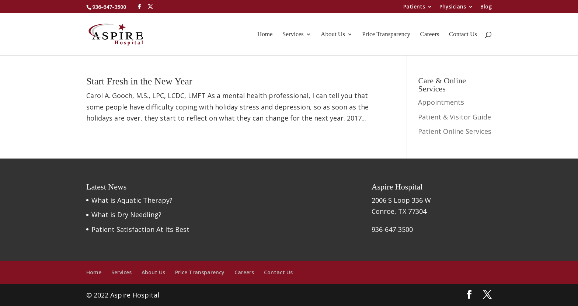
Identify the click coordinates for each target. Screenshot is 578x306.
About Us (333, 35)
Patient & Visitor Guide (454, 116)
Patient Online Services (454, 131)
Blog (486, 7)
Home (265, 35)
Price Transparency (386, 35)
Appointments (441, 102)
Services (293, 35)
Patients (414, 7)
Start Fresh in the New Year (139, 81)
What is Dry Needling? (126, 214)
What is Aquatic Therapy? (132, 200)
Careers (429, 35)
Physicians (452, 7)
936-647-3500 (109, 6)
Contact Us (463, 35)
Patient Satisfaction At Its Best (140, 229)
